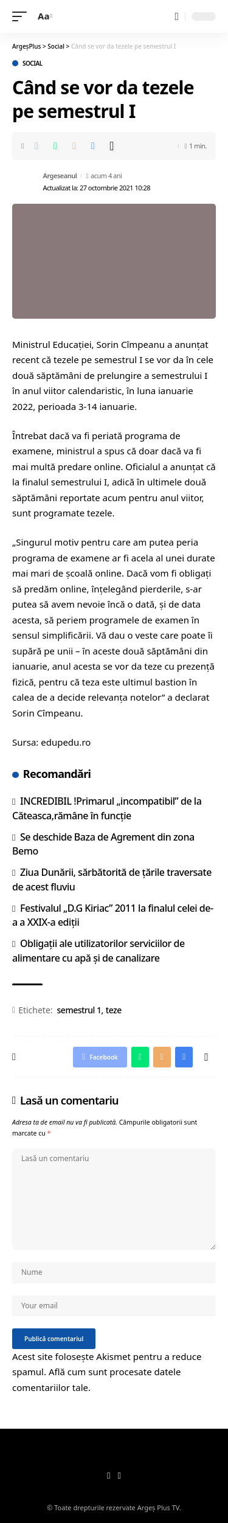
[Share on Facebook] (36, 146)
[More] (111, 146)
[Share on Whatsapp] (55, 146)
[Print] (93, 146)
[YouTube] (119, 1476)
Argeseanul (60, 175)
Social (32, 63)
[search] (176, 16)
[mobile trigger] (22, 16)
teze (114, 1010)
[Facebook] (108, 1476)
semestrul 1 (79, 1010)
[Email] (74, 146)
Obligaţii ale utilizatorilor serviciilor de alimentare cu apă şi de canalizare (98, 950)
